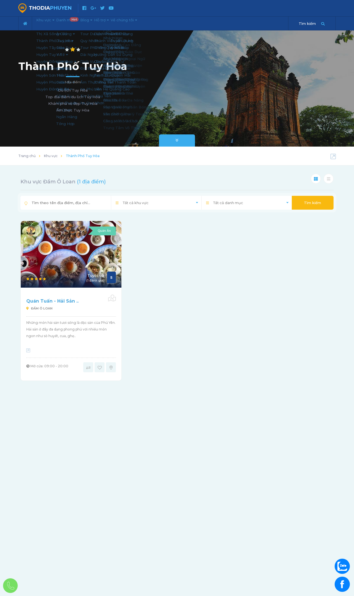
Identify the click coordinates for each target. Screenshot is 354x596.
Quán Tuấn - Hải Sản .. (52, 301)
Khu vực (49, 22)
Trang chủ (27, 156)
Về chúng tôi (160, 22)
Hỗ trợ (129, 22)
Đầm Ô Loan (39, 308)
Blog (106, 22)
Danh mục (81, 21)
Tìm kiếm (312, 203)
